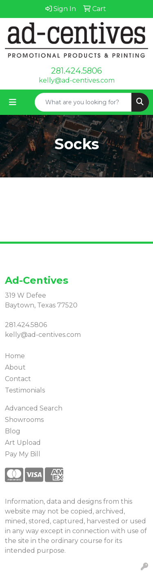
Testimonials (25, 390)
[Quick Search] (83, 102)
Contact (18, 379)
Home (15, 356)
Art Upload (23, 442)
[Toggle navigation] (12, 102)
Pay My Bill (22, 454)
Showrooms (24, 420)
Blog (12, 431)
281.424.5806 (76, 71)
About (15, 367)
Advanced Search (33, 408)
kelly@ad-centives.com (77, 80)
